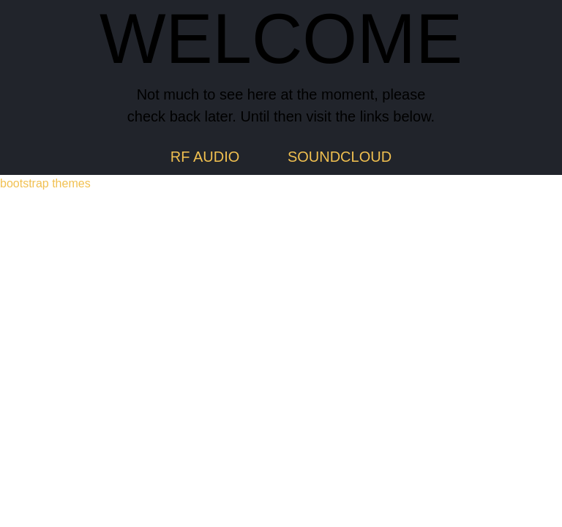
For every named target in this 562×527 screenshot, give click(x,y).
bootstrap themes (45, 183)
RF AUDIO (205, 157)
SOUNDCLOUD (339, 157)
